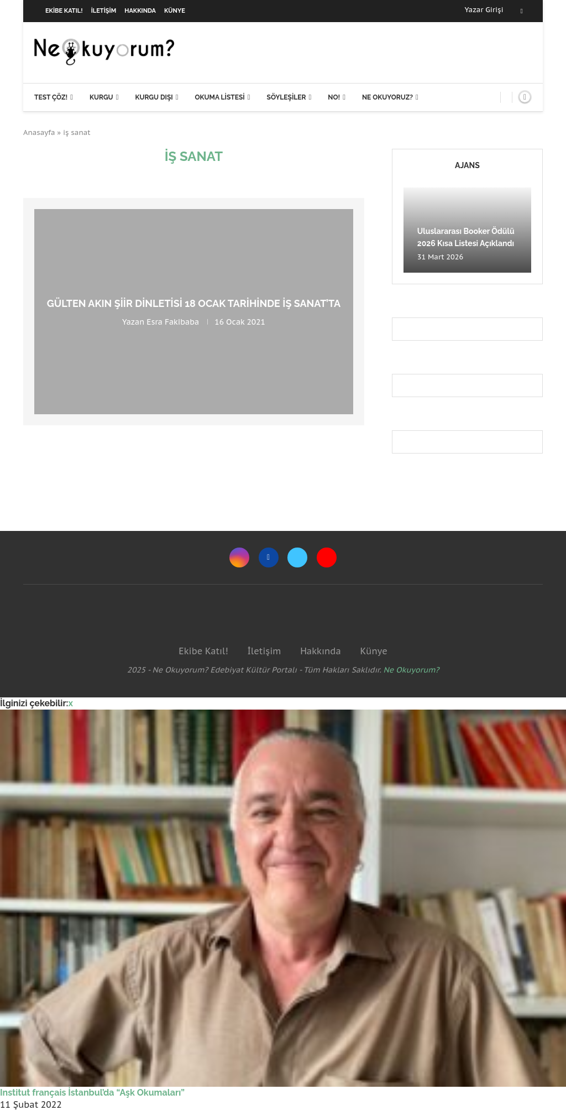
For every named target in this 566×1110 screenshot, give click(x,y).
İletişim (104, 10)
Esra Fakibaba (172, 322)
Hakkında (140, 10)
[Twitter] (297, 557)
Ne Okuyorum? (411, 670)
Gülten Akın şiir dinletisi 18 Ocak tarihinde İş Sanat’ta (194, 303)
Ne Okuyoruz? (387, 97)
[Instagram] (239, 557)
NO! (334, 97)
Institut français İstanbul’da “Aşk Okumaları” (92, 1092)
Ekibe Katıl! (64, 10)
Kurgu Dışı (153, 97)
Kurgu (101, 97)
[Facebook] (522, 11)
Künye (174, 10)
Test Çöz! (50, 97)
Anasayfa (39, 132)
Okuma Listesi (219, 97)
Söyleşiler (286, 97)
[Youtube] (327, 557)
